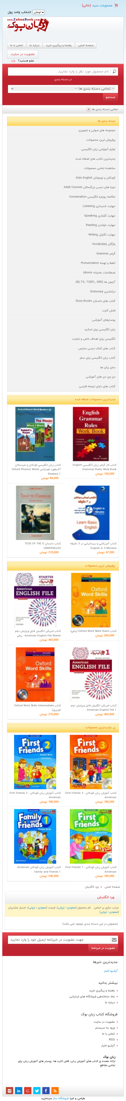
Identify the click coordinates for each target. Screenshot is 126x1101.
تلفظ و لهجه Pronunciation (98, 263)
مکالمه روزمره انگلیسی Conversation (92, 197)
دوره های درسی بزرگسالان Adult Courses (89, 187)
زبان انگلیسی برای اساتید (99, 330)
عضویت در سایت (23, 54)
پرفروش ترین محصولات (100, 140)
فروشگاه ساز (60, 1098)
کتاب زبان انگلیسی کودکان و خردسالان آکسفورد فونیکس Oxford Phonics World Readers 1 (36, 469)
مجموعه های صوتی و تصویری (96, 130)
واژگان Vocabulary (103, 244)
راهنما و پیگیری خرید (59, 45)
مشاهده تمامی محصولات (99, 168)
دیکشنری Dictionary (102, 292)
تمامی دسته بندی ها (105, 109)
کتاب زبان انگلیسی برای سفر (97, 358)
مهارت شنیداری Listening (99, 206)
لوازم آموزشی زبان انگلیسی (98, 149)
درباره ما (34, 45)
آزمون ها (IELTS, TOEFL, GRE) (95, 282)
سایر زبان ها (107, 367)
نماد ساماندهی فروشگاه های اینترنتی (92, 997)
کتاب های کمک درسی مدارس (96, 349)
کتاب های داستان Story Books (95, 301)
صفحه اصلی (85, 45)
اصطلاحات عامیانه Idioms (99, 273)
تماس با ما (108, 1034)
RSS (112, 1040)
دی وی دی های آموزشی (100, 377)
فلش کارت (108, 311)
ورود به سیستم (105, 1028)
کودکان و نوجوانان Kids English (95, 178)
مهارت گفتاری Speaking (99, 216)
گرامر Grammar (105, 254)
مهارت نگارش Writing (101, 235)
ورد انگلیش (92, 887)
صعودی (71, 908)
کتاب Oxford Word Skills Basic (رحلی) (93, 631)
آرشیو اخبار (111, 971)
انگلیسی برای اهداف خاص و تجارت (93, 339)
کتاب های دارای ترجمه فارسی (97, 386)
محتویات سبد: (101, 5)
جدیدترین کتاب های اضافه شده (95, 159)
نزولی (61, 908)
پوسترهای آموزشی (103, 320)
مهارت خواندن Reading (100, 225)
